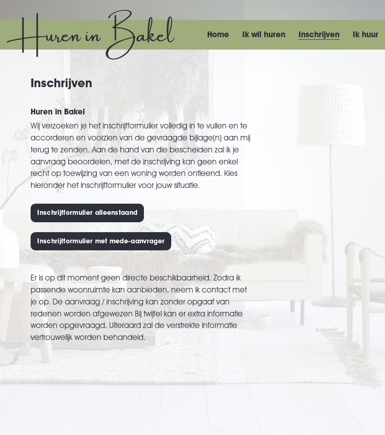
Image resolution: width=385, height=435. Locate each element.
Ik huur (365, 34)
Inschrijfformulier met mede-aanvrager (101, 241)
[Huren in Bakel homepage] (91, 34)
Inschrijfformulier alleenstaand (87, 212)
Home (218, 34)
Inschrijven (319, 34)
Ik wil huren (263, 34)
